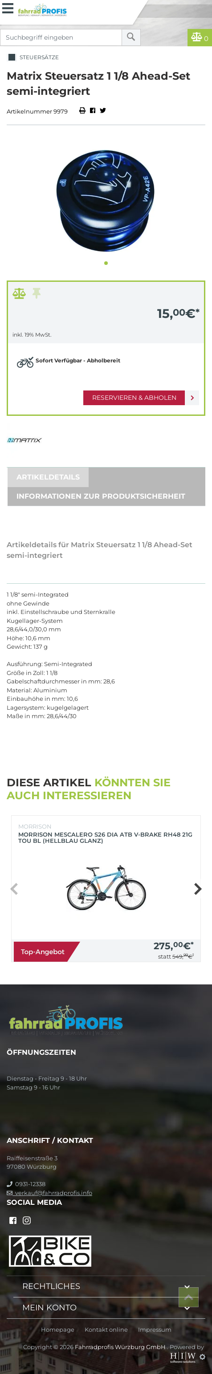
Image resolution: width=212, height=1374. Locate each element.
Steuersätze (33, 57)
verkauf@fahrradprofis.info (49, 1192)
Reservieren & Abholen (134, 398)
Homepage (57, 1330)
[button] (106, 263)
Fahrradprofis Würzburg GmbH (121, 1346)
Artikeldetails (48, 477)
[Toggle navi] (7, 7)
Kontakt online (106, 1330)
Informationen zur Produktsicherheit (100, 496)
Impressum (154, 1330)
